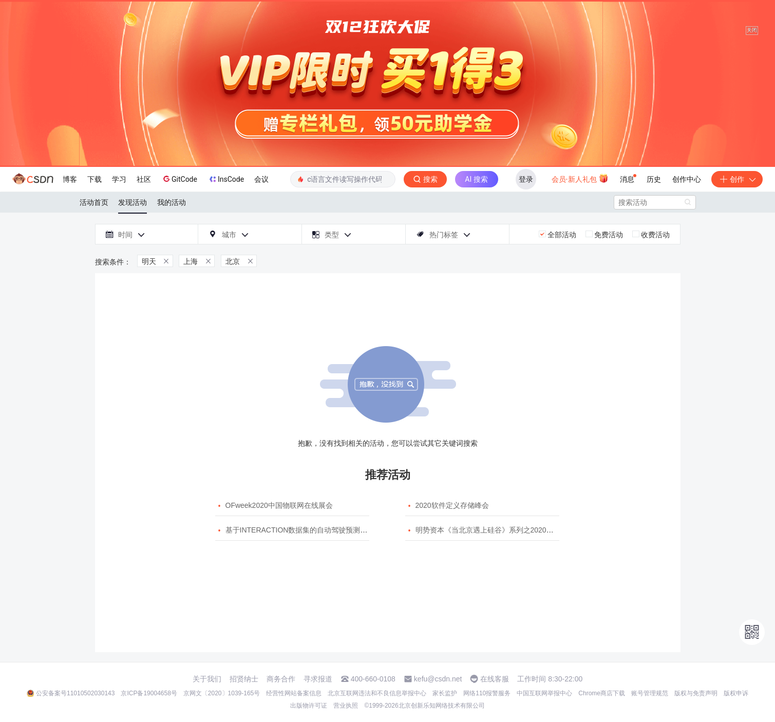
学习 (119, 179)
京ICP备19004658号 (149, 693)
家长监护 (444, 693)
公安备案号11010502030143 (75, 693)
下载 (94, 179)
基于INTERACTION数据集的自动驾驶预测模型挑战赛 (310, 530)
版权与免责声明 (695, 693)
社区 (144, 179)
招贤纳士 (244, 679)
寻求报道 (318, 679)
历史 (654, 179)
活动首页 (94, 202)
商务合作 (281, 679)
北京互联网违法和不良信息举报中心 (377, 693)
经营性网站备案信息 (294, 693)
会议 (261, 179)
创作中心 (686, 179)
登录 (526, 179)
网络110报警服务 (487, 693)
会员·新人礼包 (580, 178)
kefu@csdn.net (438, 679)
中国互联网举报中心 (544, 693)
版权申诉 (736, 693)
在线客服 (494, 679)
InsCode (225, 179)
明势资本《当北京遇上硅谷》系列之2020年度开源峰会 (502, 530)
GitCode (179, 178)
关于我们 (207, 679)
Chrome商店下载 (601, 693)
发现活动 (132, 202)
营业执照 (345, 705)
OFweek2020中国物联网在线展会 (279, 505)
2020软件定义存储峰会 (452, 505)
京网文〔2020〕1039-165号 (221, 693)
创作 (737, 179)
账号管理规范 (649, 693)
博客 (70, 179)
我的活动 (171, 202)
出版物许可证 (308, 705)
